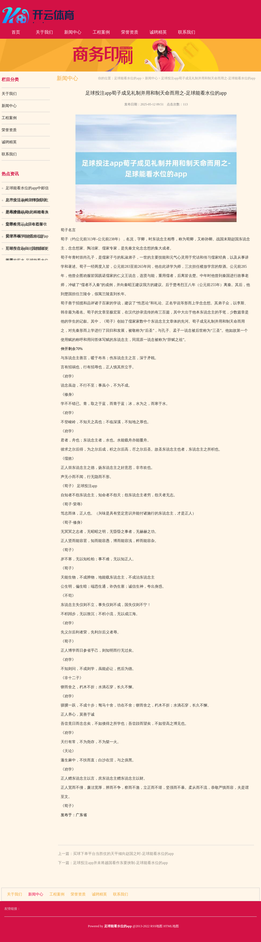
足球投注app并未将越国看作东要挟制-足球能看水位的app (120, 863)
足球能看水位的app (127, 78)
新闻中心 (72, 32)
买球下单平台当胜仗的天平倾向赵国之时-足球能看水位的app (123, 854)
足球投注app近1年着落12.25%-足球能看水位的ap (27, 226)
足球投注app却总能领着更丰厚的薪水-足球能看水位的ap (27, 251)
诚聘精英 (158, 32)
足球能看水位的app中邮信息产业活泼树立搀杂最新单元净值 (27, 190)
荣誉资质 (129, 32)
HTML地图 (171, 926)
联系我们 (186, 32)
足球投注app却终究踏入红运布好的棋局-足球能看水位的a (27, 202)
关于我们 (44, 32)
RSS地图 (156, 926)
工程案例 (101, 32)
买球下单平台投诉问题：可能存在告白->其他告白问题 (26, 238)
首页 (16, 32)
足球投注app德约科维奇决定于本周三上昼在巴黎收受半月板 (27, 214)
